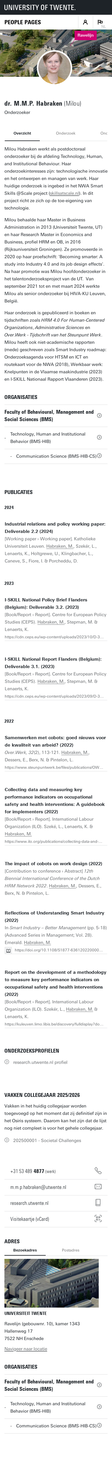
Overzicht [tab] (22, 133)
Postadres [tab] (70, 1250)
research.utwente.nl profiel (40, 1062)
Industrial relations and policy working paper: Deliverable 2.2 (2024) (55, 527)
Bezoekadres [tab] (25, 1250)
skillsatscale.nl (64, 193)
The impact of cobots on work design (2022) (53, 863)
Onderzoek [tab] (65, 133)
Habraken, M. (59, 546)
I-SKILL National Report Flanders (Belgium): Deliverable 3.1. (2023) (53, 663)
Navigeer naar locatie (25, 1349)
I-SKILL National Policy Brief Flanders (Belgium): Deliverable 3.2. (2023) (46, 603)
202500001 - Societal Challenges (47, 1140)
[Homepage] (22, 22)
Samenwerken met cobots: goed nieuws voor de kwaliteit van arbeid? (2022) (55, 741)
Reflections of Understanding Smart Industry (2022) (54, 916)
